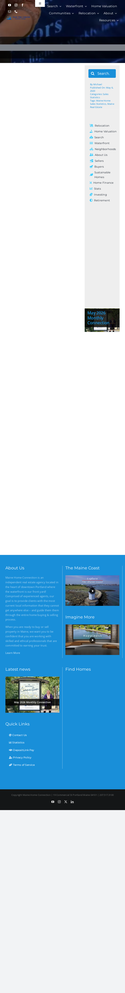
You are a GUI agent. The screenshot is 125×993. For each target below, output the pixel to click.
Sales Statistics (99, 95)
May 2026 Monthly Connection (98, 318)
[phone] (16, 11)
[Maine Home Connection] (18, 16)
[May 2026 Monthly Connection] (32, 695)
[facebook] (22, 5)
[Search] (92, 73)
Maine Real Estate (102, 105)
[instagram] (16, 5)
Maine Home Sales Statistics (100, 102)
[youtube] (9, 5)
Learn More (12, 653)
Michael (97, 84)
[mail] (9, 11)
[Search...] (102, 73)
